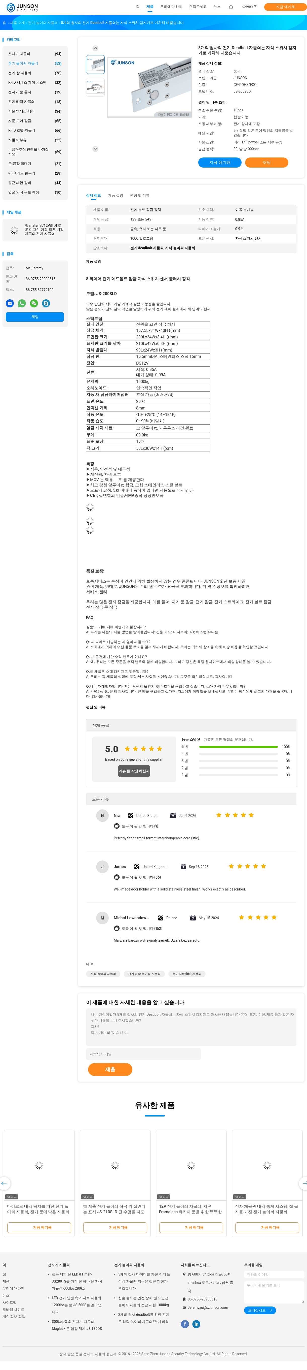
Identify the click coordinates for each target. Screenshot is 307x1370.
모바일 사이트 (13, 1310)
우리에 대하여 (13, 1288)
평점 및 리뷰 (139, 195)
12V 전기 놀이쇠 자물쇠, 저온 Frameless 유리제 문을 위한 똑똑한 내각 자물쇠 (190, 1212)
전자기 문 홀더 (34, 92)
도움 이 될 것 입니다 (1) (140, 826)
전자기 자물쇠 (34, 53)
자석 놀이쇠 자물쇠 (103, 974)
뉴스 (6, 1295)
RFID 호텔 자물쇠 (34, 130)
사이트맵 (10, 1302)
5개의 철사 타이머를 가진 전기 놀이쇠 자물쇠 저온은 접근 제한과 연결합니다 (144, 1281)
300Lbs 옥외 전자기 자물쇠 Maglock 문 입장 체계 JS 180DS (77, 1325)
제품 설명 (115, 195)
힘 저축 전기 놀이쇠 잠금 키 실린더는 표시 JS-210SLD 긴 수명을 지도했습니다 (114, 1212)
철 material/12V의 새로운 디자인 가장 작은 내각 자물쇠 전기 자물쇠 (44, 230)
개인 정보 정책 (14, 1317)
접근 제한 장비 (34, 182)
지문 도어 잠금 (34, 120)
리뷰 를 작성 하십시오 (134, 773)
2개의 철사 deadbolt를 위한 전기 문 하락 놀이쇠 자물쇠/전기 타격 (143, 1318)
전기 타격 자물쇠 (34, 101)
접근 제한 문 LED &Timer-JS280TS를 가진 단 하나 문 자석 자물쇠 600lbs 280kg (77, 1281)
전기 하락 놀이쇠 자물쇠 (144, 974)
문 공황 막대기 (34, 163)
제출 (110, 1069)
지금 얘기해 (285, 7)
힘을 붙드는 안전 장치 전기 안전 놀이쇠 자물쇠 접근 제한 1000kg (143, 1301)
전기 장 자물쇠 (34, 73)
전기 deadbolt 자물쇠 (187, 974)
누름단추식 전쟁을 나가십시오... (34, 151)
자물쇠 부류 (34, 140)
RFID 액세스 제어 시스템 (34, 82)
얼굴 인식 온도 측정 (34, 192)
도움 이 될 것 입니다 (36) (141, 877)
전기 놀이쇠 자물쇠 (34, 63)
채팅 (35, 317)
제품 (6, 1281)
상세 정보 (93, 195)
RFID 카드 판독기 (34, 173)
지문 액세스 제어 (34, 111)
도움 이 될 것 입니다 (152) (142, 929)
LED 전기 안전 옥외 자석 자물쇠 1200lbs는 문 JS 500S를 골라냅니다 (76, 1305)
